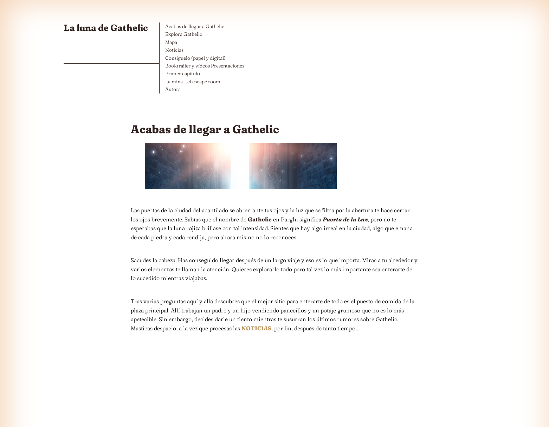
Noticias (174, 50)
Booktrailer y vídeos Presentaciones (204, 66)
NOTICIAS (256, 328)
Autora (173, 89)
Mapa (171, 42)
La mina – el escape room (192, 81)
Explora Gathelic (183, 34)
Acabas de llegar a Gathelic (194, 26)
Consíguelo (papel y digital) (195, 58)
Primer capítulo (182, 73)
